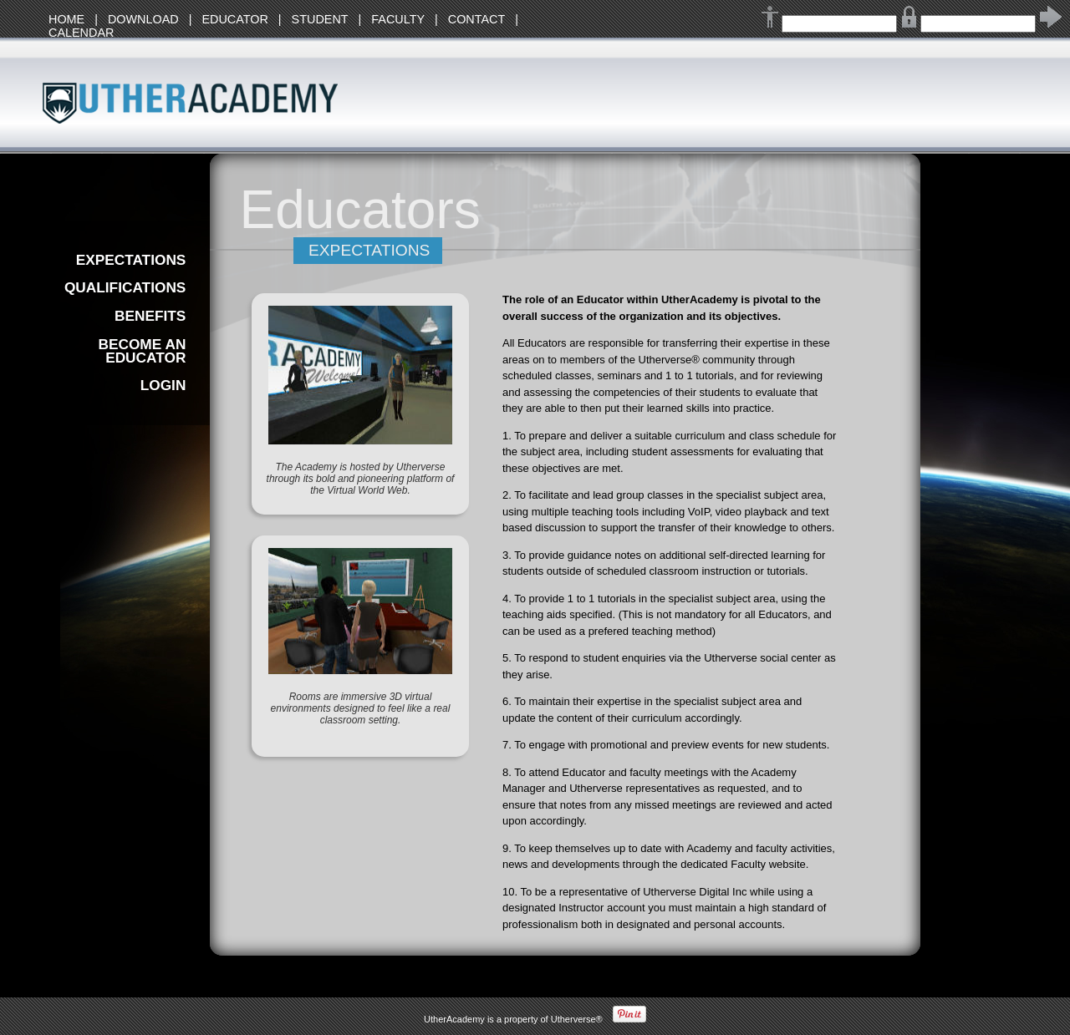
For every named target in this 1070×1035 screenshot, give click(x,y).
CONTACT (476, 19)
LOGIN (163, 385)
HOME (66, 19)
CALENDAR (81, 32)
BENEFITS (150, 315)
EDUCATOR (234, 19)
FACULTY (398, 19)
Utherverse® (577, 1019)
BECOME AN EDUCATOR (142, 351)
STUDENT (320, 19)
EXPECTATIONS (131, 259)
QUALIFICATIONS (125, 287)
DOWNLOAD (143, 19)
